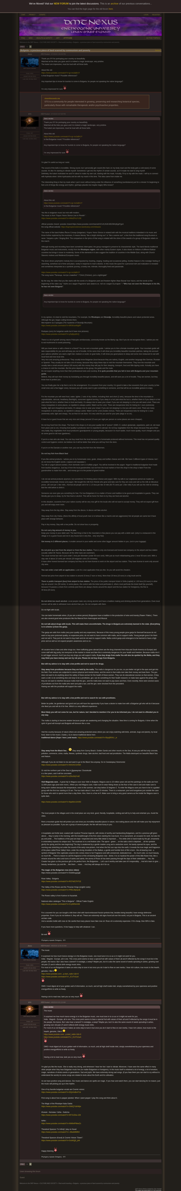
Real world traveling (65, 42)
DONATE (42, 15)
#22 (42, 114)
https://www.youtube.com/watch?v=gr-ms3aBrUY (60, 73)
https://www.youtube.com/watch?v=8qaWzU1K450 (61, 802)
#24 (42, 1002)
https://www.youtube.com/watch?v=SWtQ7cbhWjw (61, 1106)
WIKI (31, 38)
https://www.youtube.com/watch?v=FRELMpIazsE (61, 890)
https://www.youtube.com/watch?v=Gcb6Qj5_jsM (60, 1140)
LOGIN (146, 15)
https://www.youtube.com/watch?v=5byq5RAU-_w (97, 738)
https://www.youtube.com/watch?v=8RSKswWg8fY (61, 326)
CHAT (23, 15)
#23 (42, 946)
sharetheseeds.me (52, 98)
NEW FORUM (61, 3)
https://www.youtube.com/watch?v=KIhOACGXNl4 (61, 765)
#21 (42, 54)
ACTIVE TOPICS (153, 38)
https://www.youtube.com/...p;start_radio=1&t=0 (60, 974)
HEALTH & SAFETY (44, 38)
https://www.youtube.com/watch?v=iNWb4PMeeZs (61, 1123)
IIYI (29, 114)
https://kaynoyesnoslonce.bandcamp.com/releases (81, 227)
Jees (30, 54)
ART (58, 38)
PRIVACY (32, 15)
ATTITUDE (68, 38)
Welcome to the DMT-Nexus (29, 42)
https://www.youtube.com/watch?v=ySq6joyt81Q (60, 334)
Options (158, 50)
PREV (22, 47)
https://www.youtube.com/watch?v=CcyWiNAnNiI (60, 904)
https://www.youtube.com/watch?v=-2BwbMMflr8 (60, 1132)
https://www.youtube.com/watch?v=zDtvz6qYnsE (60, 776)
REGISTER (156, 15)
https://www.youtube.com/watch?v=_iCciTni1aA (60, 977)
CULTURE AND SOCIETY (48, 42)
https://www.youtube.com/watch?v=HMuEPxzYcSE (61, 218)
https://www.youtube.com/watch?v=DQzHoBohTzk (61, 1092)
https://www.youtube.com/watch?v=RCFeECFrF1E (61, 881)
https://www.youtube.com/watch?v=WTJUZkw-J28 (61, 1115)
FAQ (23, 38)
